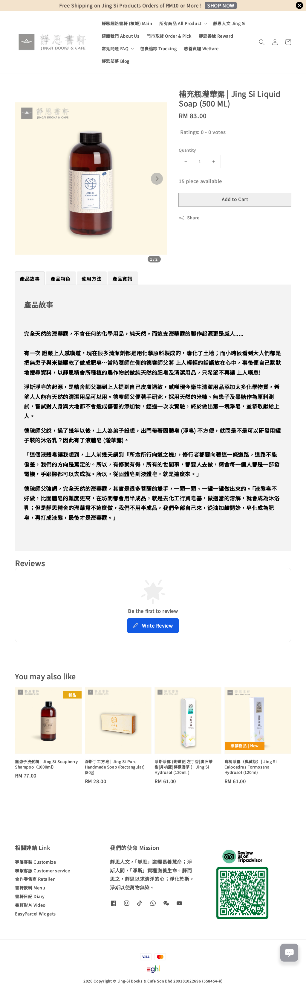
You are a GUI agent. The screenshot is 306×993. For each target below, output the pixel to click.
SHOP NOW (220, 5)
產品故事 (29, 278)
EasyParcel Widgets (35, 914)
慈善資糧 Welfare (201, 48)
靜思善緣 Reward (216, 36)
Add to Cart (235, 199)
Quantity (187, 150)
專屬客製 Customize (35, 862)
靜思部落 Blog (115, 61)
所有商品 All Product (180, 23)
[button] (261, 42)
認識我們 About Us (121, 36)
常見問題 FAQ (115, 48)
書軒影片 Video (30, 905)
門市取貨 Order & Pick (168, 36)
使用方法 (91, 278)
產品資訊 (122, 278)
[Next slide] (157, 179)
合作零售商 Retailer (34, 879)
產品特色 (60, 278)
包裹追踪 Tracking (158, 48)
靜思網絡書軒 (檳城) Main (127, 23)
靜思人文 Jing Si (229, 23)
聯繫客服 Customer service (42, 871)
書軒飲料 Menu (30, 888)
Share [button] (189, 218)
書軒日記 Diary (30, 896)
